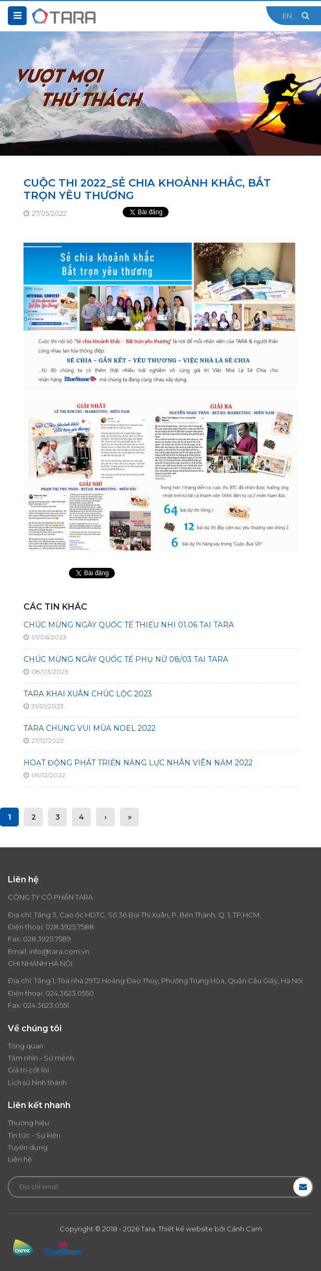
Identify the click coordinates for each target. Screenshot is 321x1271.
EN (287, 15)
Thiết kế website (185, 1229)
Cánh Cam (244, 1229)
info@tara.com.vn (59, 951)
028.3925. (61, 927)
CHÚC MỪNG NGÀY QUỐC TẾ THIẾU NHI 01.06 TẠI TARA (128, 624)
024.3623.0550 (69, 993)
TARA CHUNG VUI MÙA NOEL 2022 (89, 728)
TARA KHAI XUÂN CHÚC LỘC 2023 (87, 693)
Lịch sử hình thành (37, 1082)
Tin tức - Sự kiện (34, 1135)
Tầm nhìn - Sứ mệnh (41, 1058)
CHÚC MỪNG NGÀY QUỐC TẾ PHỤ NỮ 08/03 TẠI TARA (125, 659)
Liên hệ (20, 1159)
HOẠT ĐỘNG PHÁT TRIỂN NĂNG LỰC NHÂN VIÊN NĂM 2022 (138, 762)
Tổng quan (25, 1046)
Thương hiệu (28, 1122)
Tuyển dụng (27, 1147)
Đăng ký (302, 1186)
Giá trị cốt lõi (28, 1070)
